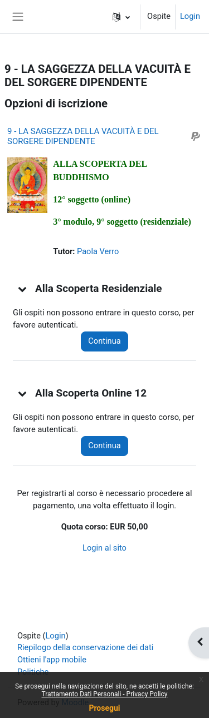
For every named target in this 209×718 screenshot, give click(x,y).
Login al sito (104, 548)
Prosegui (104, 708)
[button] (121, 16)
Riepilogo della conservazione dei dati (85, 647)
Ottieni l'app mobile (51, 660)
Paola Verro (98, 251)
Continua (104, 341)
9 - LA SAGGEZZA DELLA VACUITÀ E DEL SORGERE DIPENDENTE (83, 136)
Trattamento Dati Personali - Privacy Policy (105, 694)
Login (190, 16)
